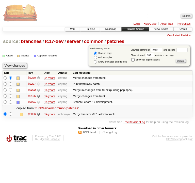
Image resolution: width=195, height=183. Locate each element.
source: (11, 41)
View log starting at (147, 50)
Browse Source (135, 29)
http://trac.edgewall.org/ (179, 139)
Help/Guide (150, 23)
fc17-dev (54, 41)
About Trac (166, 23)
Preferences (184, 23)
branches (31, 41)
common (94, 41)
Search (183, 29)
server (74, 41)
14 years (49, 77)
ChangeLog (110, 132)
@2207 (32, 84)
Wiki (72, 29)
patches (115, 41)
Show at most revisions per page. (153, 55)
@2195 (32, 96)
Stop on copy (102, 53)
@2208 (32, 78)
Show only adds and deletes (110, 62)
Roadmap (110, 29)
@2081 (32, 102)
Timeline (90, 29)
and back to (176, 50)
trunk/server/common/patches (56, 108)
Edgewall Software (49, 139)
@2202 (32, 90)
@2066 (32, 114)
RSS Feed (89, 132)
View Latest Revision (179, 35)
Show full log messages (145, 59)
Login (137, 23)
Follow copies (103, 57)
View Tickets (161, 29)
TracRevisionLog (134, 122)
